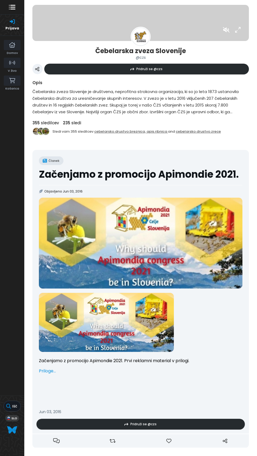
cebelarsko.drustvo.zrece (198, 131)
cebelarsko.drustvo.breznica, (120, 131)
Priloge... (47, 371)
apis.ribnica (157, 131)
